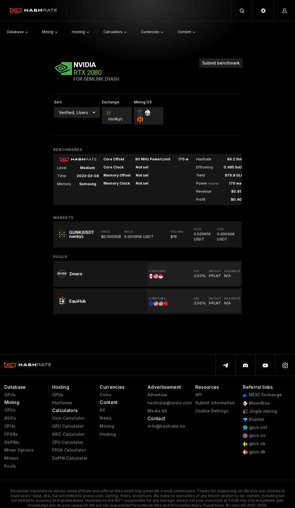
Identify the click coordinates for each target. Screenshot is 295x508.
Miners (11, 458)
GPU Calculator (68, 426)
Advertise (157, 395)
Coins (105, 395)
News (105, 418)
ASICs (10, 418)
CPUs (9, 426)
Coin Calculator (68, 418)
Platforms (62, 403)
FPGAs (11, 434)
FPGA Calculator (69, 450)
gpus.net (255, 427)
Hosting (108, 434)
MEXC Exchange (262, 395)
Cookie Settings (211, 411)
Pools (10, 466)
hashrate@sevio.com (170, 403)
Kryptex (253, 419)
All (102, 410)
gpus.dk (254, 452)
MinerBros (256, 403)
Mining (107, 426)
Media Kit (157, 411)
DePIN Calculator (70, 458)
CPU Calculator (68, 442)
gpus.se (254, 443)
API (198, 395)
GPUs (10, 395)
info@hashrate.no (166, 426)
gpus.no (254, 435)
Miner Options (19, 450)
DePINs (12, 442)
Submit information (215, 403)
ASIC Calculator (68, 434)
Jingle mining (260, 411)
